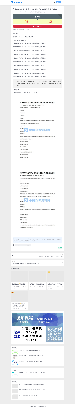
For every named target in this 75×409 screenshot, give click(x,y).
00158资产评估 (15, 283)
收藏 (60, 247)
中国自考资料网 (42, 406)
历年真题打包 (41, 12)
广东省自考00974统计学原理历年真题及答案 (19, 305)
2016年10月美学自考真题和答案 (37, 285)
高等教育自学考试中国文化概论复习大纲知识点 (30, 361)
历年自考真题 (23, 283)
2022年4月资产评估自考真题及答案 (19, 285)
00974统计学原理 (16, 303)
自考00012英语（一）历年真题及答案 (55, 285)
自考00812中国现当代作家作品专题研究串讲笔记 (31, 355)
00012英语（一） (52, 283)
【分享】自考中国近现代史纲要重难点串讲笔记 (30, 350)
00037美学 (33, 283)
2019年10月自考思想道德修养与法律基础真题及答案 (31, 384)
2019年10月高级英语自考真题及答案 (28, 395)
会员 (27, 20)
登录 (58, 2)
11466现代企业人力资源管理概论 (30, 12)
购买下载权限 (37, 26)
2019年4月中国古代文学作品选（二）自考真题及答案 (32, 389)
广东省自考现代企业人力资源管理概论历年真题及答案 (32, 372)
